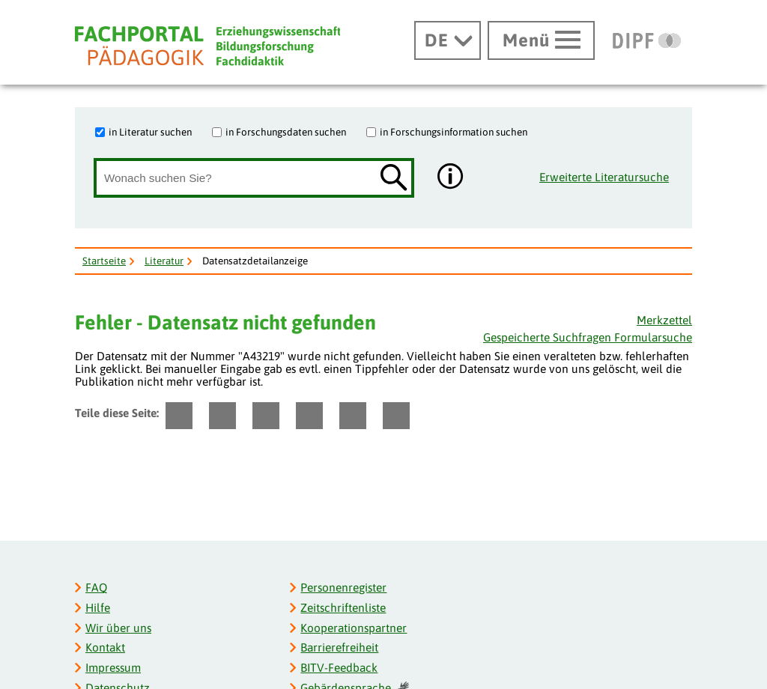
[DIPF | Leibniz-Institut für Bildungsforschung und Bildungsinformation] (646, 40)
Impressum (113, 667)
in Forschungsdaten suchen (285, 132)
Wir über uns (118, 628)
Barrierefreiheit (339, 647)
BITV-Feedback (339, 667)
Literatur (164, 261)
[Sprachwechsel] (447, 40)
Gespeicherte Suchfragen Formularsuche (587, 337)
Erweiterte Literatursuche (604, 177)
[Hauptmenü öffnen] (541, 40)
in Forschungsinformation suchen (453, 132)
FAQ (96, 587)
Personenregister (343, 587)
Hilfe (97, 607)
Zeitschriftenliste (343, 607)
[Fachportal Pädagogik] (207, 46)
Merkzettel (664, 320)
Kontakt (105, 647)
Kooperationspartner (353, 628)
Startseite (104, 261)
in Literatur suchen (150, 132)
